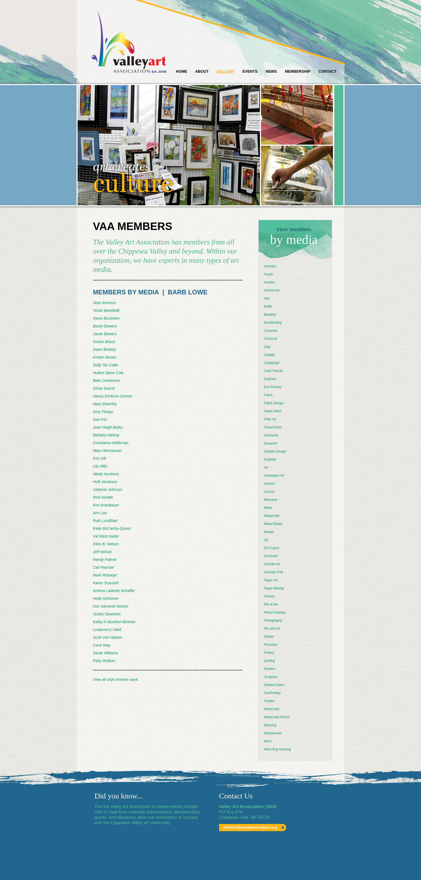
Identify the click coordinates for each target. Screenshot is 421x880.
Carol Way (101, 645)
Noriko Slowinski (107, 614)
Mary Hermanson (107, 450)
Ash (267, 298)
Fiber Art (270, 419)
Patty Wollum (104, 661)
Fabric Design (274, 403)
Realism (269, 669)
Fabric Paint (272, 411)
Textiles (269, 701)
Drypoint (270, 379)
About (202, 71)
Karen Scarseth (106, 583)
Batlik (268, 306)
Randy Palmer (105, 559)
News (271, 71)
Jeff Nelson (102, 552)
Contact (327, 71)
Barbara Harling (106, 435)
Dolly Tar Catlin (105, 365)
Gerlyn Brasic (104, 341)
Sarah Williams (105, 653)
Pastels (269, 596)
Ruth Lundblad (105, 520)
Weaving (270, 725)
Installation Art (274, 475)
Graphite (270, 459)
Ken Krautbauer (106, 505)
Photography (273, 620)
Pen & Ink (271, 604)
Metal (268, 508)
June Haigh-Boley (108, 427)
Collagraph (272, 363)
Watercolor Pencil (276, 717)
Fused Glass (273, 427)
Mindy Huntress (106, 474)
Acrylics (269, 282)
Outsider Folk (273, 572)
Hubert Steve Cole (108, 373)
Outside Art (272, 564)
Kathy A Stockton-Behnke (114, 622)
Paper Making (274, 588)
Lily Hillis (100, 466)
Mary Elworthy (105, 404)
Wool (267, 741)
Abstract (270, 266)
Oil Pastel (271, 556)
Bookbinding (273, 322)
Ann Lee (100, 513)
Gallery (225, 71)
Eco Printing (272, 387)
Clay (267, 347)
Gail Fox (100, 419)
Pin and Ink (272, 628)
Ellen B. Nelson (106, 544)
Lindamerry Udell (107, 629)
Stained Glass (274, 685)
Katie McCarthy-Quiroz (112, 528)
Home (181, 71)
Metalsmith (272, 516)
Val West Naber (106, 536)
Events (249, 71)
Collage (269, 355)
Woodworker (273, 733)
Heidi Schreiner (106, 598)
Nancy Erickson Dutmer (112, 396)
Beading (270, 314)
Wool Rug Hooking (277, 749)
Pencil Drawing (274, 612)
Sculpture (271, 677)
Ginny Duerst (104, 388)
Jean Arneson (104, 303)
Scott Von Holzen (107, 637)
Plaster (269, 636)
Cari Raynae (103, 567)
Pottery (269, 653)
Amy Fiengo (103, 412)
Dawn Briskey (104, 349)
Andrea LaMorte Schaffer (114, 591)
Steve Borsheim (106, 318)
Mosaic (269, 532)
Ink (266, 467)
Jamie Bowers (105, 334)
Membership (297, 71)
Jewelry (269, 483)
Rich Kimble (103, 497)
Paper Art (270, 580)
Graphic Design (275, 451)
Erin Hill (99, 458)
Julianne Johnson (107, 489)
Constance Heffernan (110, 443)
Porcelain (270, 645)
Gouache (270, 443)
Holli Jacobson (105, 482)
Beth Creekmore (106, 380)
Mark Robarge (105, 575)
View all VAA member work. (116, 679)
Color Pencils (273, 371)
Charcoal (270, 339)
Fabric (268, 395)
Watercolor (272, 709)
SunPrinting (272, 693)
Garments (271, 435)
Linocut (269, 492)
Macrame (270, 500)
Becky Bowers (105, 326)
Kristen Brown (104, 357)
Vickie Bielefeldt (106, 310)
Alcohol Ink (272, 290)
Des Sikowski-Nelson (110, 606)
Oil (266, 540)
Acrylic (268, 274)
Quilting (269, 661)
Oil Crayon (271, 548)
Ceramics (271, 331)
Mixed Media (273, 524)
